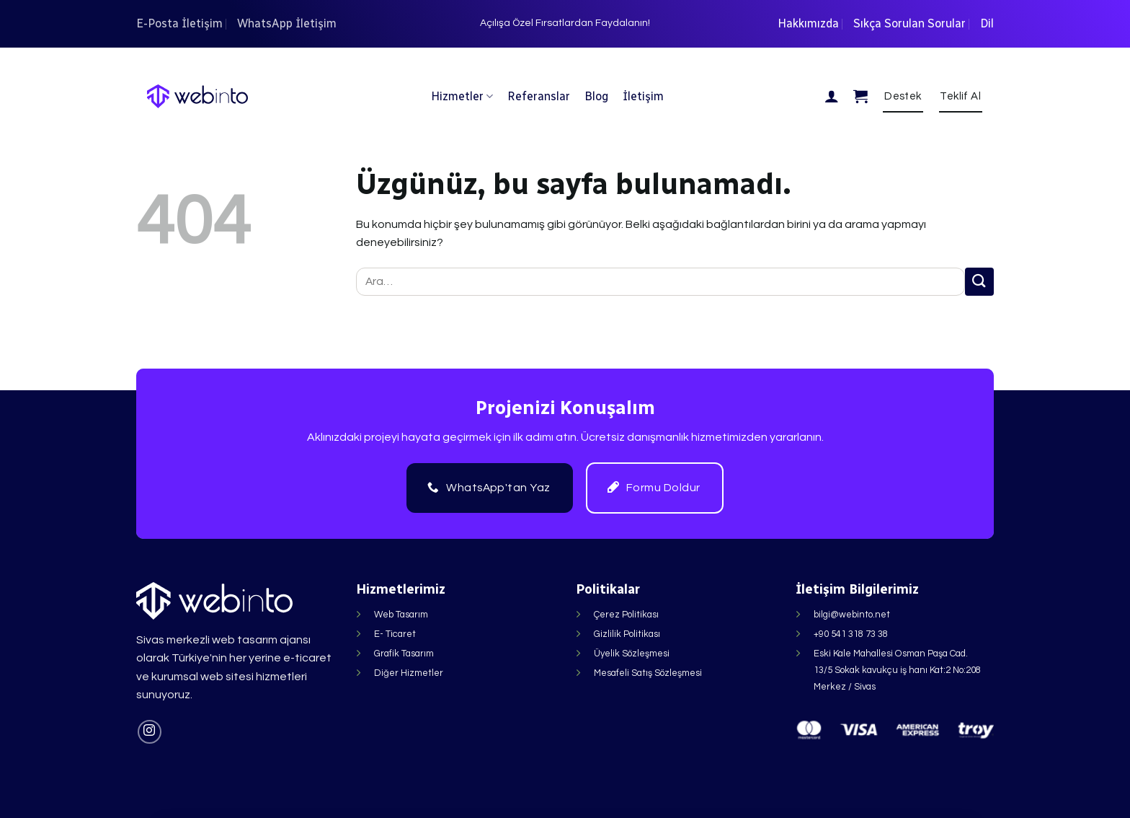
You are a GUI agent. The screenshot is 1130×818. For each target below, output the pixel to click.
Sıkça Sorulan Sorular (909, 23)
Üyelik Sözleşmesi (631, 653)
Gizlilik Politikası (627, 634)
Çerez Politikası (626, 615)
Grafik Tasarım (404, 653)
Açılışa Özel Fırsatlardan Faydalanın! (565, 23)
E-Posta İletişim (179, 23)
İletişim (643, 96)
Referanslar (538, 96)
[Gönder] (979, 282)
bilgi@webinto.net (852, 615)
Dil (987, 23)
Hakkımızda (808, 23)
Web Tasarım (401, 615)
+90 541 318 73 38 (851, 634)
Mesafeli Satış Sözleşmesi (648, 673)
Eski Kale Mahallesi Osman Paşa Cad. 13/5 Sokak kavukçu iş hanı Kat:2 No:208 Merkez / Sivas (897, 670)
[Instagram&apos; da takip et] (149, 732)
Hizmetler (462, 96)
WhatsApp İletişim (287, 23)
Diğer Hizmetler (408, 673)
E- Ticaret (395, 634)
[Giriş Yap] (831, 96)
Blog (596, 96)
